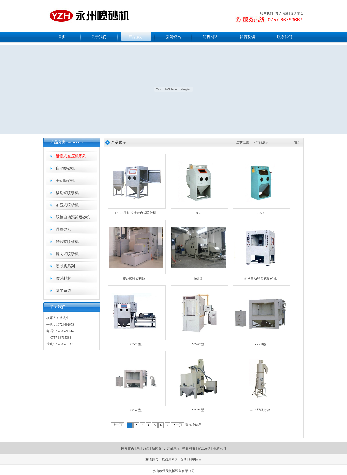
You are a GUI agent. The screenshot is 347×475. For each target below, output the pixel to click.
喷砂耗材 (63, 278)
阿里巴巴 (195, 459)
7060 (260, 213)
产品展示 (136, 37)
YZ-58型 (260, 344)
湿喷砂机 (63, 229)
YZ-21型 (198, 410)
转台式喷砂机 (67, 242)
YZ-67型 (198, 344)
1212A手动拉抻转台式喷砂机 (135, 213)
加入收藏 (281, 13)
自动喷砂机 (65, 168)
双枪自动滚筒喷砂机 (73, 217)
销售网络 (210, 37)
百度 (183, 459)
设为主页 (297, 13)
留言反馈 (247, 37)
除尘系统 (63, 291)
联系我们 (266, 13)
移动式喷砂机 (67, 193)
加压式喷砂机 (67, 205)
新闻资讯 (173, 37)
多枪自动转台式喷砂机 (260, 278)
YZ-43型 (136, 410)
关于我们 (99, 37)
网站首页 (127, 448)
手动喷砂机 (65, 181)
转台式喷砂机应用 (136, 278)
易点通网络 (170, 459)
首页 (62, 37)
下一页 (177, 425)
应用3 (198, 278)
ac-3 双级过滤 (260, 410)
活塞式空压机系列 (71, 156)
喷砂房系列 (65, 266)
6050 (198, 213)
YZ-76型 (136, 344)
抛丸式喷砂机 (67, 254)
